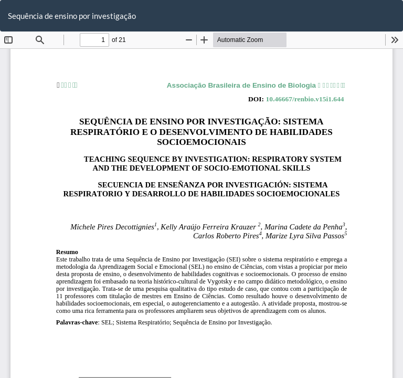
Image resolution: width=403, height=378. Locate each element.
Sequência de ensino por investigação (72, 15)
